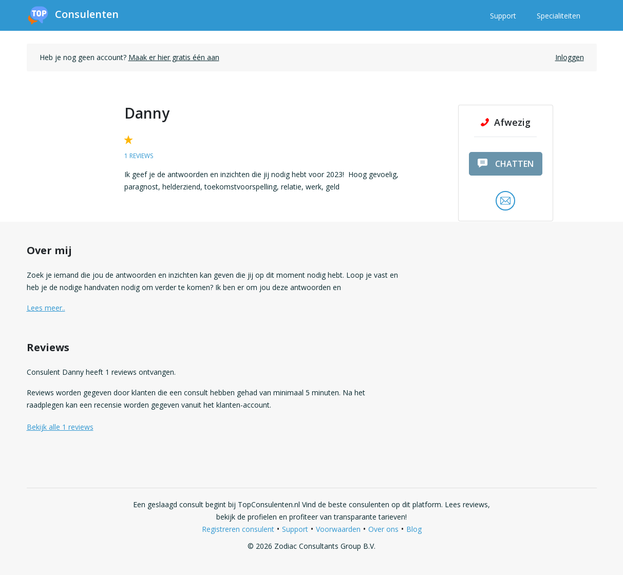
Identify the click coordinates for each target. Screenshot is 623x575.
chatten (506, 163)
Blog (414, 529)
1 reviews (138, 155)
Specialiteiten (558, 16)
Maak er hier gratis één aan (173, 57)
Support (503, 16)
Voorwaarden (338, 529)
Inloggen (569, 57)
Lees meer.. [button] (46, 308)
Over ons (383, 529)
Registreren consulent (238, 529)
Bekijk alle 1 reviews (60, 427)
